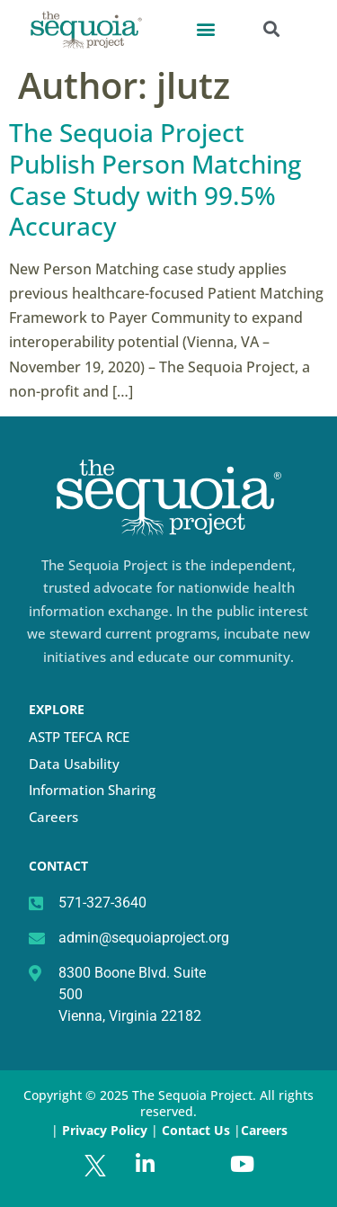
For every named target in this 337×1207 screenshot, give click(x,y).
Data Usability (74, 764)
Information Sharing (92, 790)
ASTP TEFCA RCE (79, 737)
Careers (53, 817)
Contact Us (198, 1130)
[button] (205, 28)
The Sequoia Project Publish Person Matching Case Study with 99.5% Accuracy (155, 179)
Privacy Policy (104, 1130)
